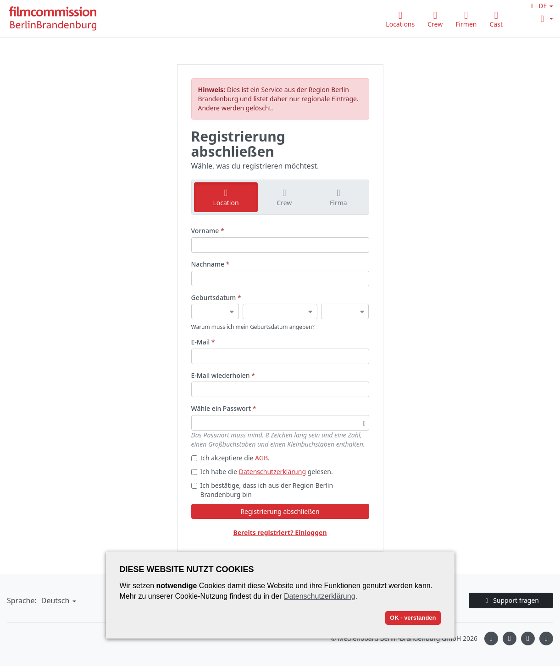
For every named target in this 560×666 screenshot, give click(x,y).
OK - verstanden (413, 617)
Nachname (210, 264)
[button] (540, 5)
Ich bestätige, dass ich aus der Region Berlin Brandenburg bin (262, 490)
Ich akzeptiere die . (230, 457)
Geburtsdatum (216, 297)
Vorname (207, 230)
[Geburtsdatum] (215, 311)
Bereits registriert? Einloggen (280, 532)
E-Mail (203, 342)
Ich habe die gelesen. (262, 471)
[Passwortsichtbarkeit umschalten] (364, 423)
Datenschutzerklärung (272, 471)
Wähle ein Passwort (223, 408)
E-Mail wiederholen (223, 375)
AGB (261, 457)
